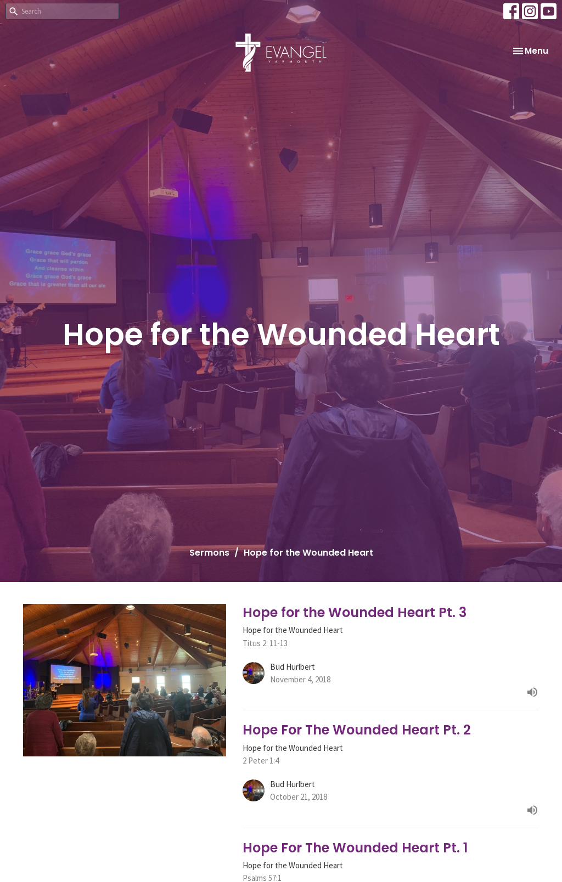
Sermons (209, 552)
